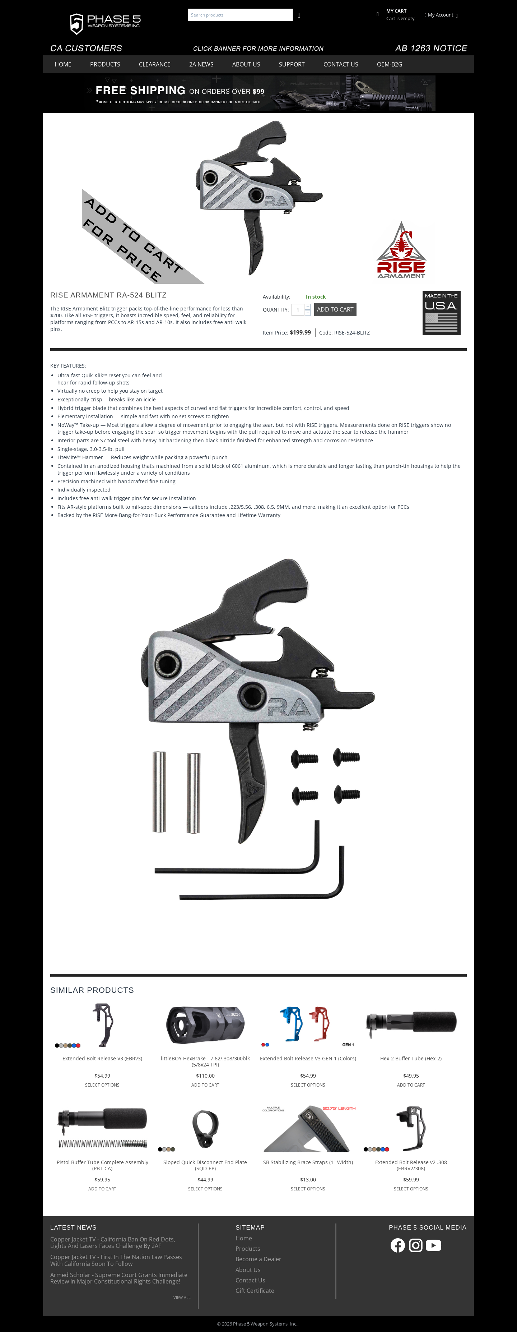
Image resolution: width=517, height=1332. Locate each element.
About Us (246, 64)
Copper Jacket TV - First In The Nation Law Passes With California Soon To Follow (116, 1260)
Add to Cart (335, 309)
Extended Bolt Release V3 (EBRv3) (102, 1059)
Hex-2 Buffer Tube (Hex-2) (411, 1059)
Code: (325, 332)
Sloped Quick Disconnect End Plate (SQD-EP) (205, 1166)
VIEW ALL (182, 1297)
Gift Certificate (255, 1291)
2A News (201, 64)
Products (105, 64)
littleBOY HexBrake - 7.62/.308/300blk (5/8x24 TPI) (205, 1062)
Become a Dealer (258, 1259)
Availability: (276, 296)
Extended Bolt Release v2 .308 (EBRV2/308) (411, 1166)
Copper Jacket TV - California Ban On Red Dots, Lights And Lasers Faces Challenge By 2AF (112, 1242)
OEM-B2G (389, 64)
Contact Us (340, 64)
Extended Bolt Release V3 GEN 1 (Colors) (308, 1059)
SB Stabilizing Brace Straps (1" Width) (308, 1163)
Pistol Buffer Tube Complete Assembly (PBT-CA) (102, 1166)
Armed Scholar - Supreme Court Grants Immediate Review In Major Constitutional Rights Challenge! (118, 1278)
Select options (102, 1085)
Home (63, 64)
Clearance (155, 64)
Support (292, 64)
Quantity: (275, 309)
